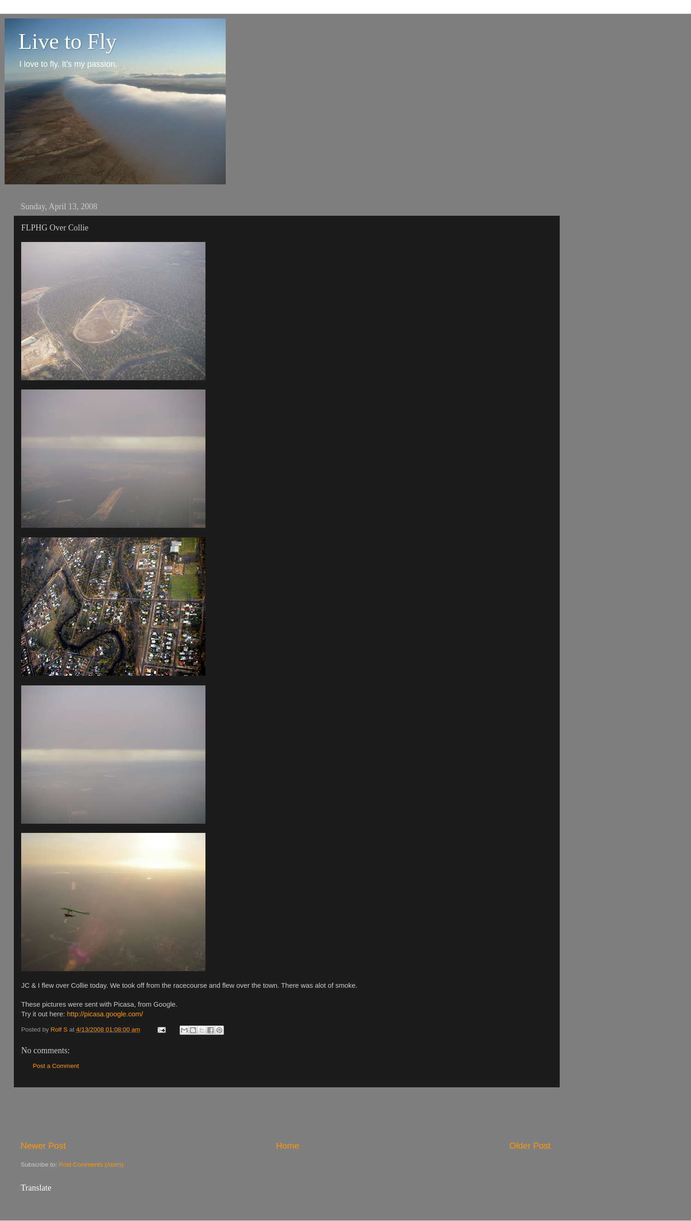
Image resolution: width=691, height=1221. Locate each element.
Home (287, 1145)
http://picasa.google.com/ (105, 1014)
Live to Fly (67, 41)
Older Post (529, 1145)
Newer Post (43, 1145)
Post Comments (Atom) (91, 1164)
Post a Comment (56, 1065)
